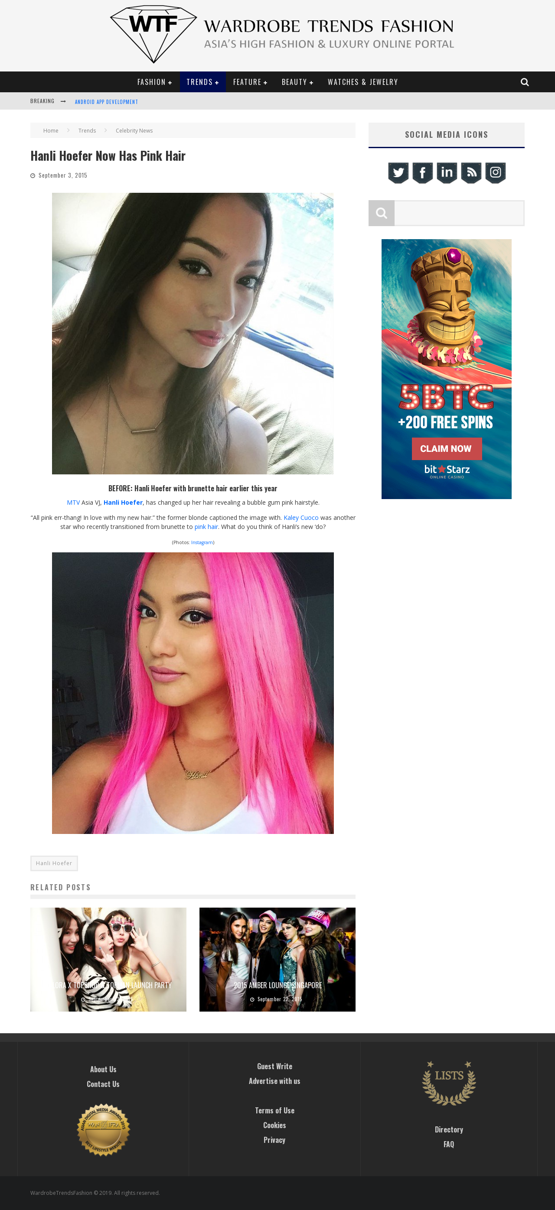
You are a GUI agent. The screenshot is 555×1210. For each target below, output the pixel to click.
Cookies (274, 1125)
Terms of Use (274, 1110)
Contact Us (103, 1084)
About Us (103, 1069)
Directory (449, 1129)
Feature (247, 82)
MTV (73, 502)
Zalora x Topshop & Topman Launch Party (109, 985)
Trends (199, 82)
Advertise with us (274, 1081)
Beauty (294, 82)
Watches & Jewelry (363, 82)
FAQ (449, 1144)
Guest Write (274, 1066)
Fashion (151, 82)
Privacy (274, 1140)
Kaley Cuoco (301, 517)
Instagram (202, 542)
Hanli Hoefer (123, 502)
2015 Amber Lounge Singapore (278, 985)
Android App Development (106, 101)
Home (51, 130)
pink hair (206, 526)
